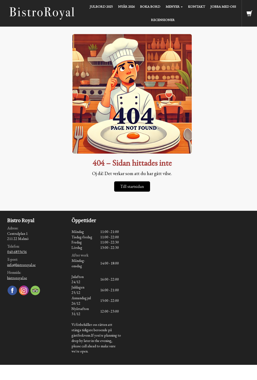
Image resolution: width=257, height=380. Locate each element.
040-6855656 (17, 251)
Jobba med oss (223, 6)
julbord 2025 (101, 6)
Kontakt (196, 6)
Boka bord (150, 6)
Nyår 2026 (126, 6)
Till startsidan (132, 186)
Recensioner (163, 20)
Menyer (174, 6)
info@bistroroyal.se (21, 264)
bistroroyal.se (17, 277)
